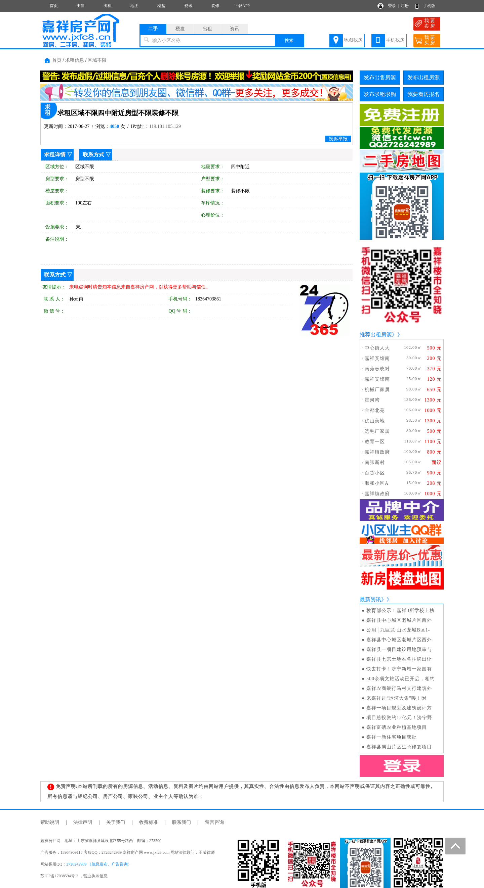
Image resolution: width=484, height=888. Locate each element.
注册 (405, 5)
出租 (108, 5)
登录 (392, 5)
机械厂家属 (377, 389)
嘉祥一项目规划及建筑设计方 (399, 707)
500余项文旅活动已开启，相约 (400, 678)
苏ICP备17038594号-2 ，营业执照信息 (74, 876)
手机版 (429, 5)
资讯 (188, 5)
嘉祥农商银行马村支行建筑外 (399, 688)
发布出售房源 (380, 77)
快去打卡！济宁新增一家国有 (399, 668)
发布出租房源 (423, 77)
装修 (215, 5)
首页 (54, 5)
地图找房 (353, 40)
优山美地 (375, 420)
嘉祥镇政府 (377, 452)
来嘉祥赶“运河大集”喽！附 (396, 698)
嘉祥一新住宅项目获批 (391, 737)
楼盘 (161, 5)
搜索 (289, 40)
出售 (81, 5)
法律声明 (82, 822)
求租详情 (55, 154)
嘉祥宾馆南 (377, 358)
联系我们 (181, 822)
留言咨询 (214, 822)
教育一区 (375, 441)
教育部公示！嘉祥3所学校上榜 (400, 610)
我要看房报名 (423, 94)
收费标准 (148, 822)
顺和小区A (377, 483)
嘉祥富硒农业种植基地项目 (396, 727)
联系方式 (93, 154)
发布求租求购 (380, 94)
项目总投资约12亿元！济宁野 (399, 717)
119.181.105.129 (165, 126)
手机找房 (395, 40)
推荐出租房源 (376, 334)
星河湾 (372, 400)
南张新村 (375, 462)
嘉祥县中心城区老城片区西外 (399, 620)
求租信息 (74, 60)
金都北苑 (375, 410)
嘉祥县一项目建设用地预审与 (399, 649)
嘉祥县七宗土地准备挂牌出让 (399, 659)
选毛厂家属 (377, 431)
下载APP (242, 5)
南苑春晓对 (377, 368)
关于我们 (115, 822)
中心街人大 (377, 347)
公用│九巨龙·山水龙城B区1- (398, 630)
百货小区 (375, 472)
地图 (134, 5)
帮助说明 (49, 822)
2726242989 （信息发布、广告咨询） (99, 864)
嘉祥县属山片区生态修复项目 (399, 746)
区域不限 (97, 60)
